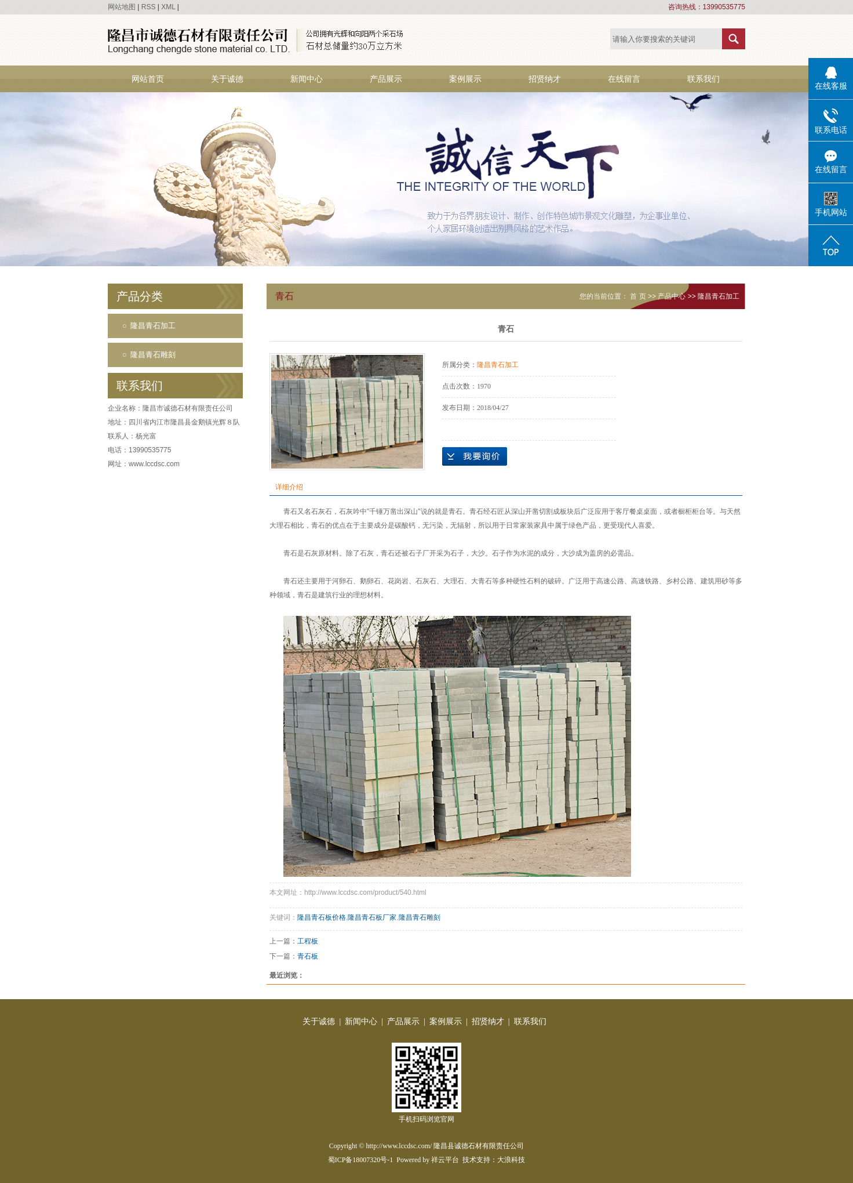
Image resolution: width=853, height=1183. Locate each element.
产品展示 (386, 79)
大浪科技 (511, 1160)
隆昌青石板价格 (321, 917)
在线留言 (624, 79)
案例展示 (465, 79)
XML (168, 7)
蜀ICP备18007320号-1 (360, 1160)
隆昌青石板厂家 (372, 917)
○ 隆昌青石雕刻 (149, 354)
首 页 (638, 296)
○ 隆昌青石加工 (149, 325)
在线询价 (474, 456)
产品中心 (672, 296)
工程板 (307, 941)
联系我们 (703, 79)
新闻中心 (306, 79)
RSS (148, 7)
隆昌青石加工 (718, 296)
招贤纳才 (544, 79)
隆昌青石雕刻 (419, 917)
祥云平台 (445, 1160)
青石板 (307, 956)
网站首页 (148, 79)
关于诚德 (227, 79)
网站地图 (122, 7)
